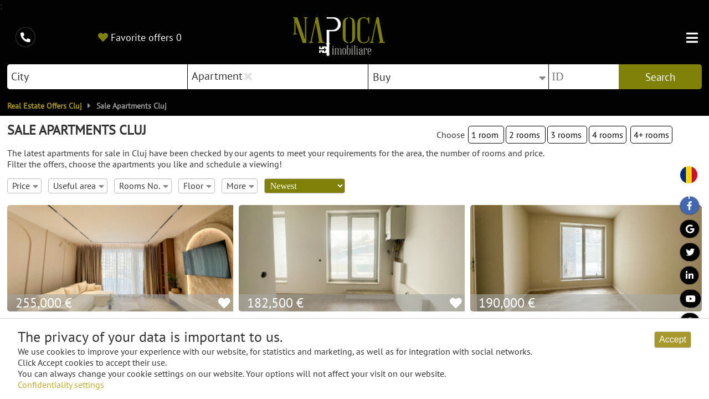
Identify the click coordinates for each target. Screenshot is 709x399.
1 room (486, 134)
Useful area (78, 185)
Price (25, 185)
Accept (672, 339)
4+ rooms (651, 134)
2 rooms (525, 134)
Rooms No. (143, 185)
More (240, 185)
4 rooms (607, 134)
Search (660, 77)
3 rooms (567, 134)
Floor (197, 185)
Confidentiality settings (61, 384)
